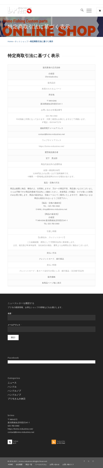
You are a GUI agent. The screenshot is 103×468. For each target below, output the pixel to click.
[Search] (80, 10)
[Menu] (87, 10)
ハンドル (12, 386)
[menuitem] (80, 10)
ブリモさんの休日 (16, 398)
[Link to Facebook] (84, 461)
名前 (10, 313)
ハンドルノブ (14, 390)
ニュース (12, 382)
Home (10, 41)
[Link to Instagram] (93, 461)
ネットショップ (21, 41)
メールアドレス (15, 324)
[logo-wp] (43, 10)
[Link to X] (88, 461)
